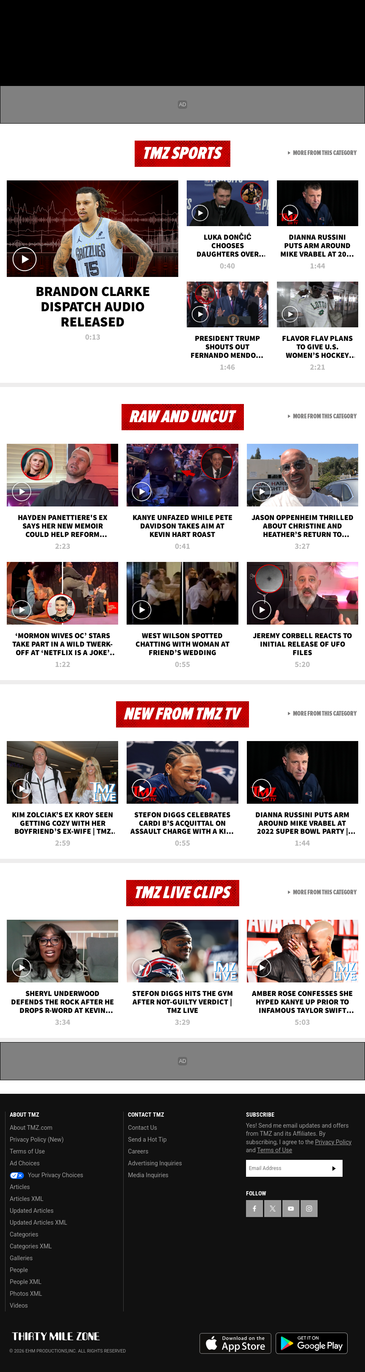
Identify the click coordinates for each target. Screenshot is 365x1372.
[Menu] (12, 57)
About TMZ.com (31, 1127)
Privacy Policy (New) (37, 1139)
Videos (19, 1305)
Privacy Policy (333, 1142)
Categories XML (31, 1246)
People (19, 1270)
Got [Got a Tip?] (28, 36)
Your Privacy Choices (46, 1175)
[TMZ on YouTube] (290, 1208)
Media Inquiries (148, 1175)
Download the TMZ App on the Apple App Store (235, 1343)
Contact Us (142, 1127)
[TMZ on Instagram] (74, 13)
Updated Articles (31, 1210)
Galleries (21, 1258)
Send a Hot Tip (147, 1139)
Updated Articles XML (38, 1222)
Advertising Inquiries (155, 1163)
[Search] (353, 57)
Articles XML (27, 1198)
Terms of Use (27, 1151)
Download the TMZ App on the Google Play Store (312, 1343)
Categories (24, 1234)
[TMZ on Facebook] (13, 13)
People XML (25, 1281)
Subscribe (334, 1168)
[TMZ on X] (34, 13)
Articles (20, 1187)
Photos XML (26, 1293)
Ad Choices (25, 1163)
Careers (138, 1151)
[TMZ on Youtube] (54, 13)
